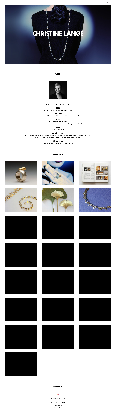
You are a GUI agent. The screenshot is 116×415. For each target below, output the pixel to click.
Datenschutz (58, 408)
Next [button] (112, 34)
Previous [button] (3, 34)
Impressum (58, 405)
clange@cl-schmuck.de (58, 398)
